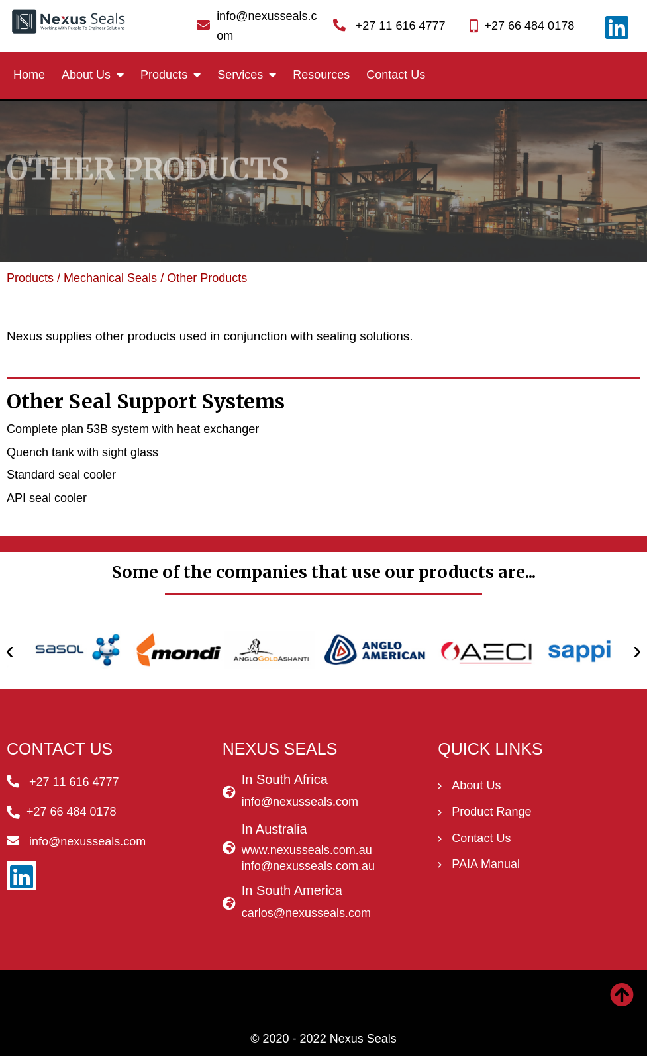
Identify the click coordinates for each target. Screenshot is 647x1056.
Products (30, 278)
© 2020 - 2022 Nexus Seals (323, 1038)
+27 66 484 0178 (530, 25)
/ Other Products (203, 278)
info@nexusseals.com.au (308, 866)
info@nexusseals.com (300, 801)
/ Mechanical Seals (105, 278)
